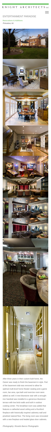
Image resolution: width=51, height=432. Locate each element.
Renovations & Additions (13, 20)
